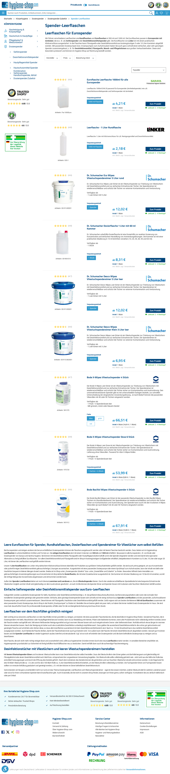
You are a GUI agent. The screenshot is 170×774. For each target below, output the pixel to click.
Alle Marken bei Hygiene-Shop (107, 729)
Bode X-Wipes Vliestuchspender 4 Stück (108, 377)
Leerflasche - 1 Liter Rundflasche (104, 127)
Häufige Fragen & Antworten (107, 726)
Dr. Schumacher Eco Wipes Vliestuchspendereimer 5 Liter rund (105, 177)
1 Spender (92, 207)
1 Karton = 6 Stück (95, 471)
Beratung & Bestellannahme (106, 723)
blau (91, 418)
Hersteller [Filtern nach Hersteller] (52, 57)
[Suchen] (151, 13)
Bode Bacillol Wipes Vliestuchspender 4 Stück (111, 489)
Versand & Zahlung (60, 726)
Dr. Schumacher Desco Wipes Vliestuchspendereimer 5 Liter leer (105, 278)
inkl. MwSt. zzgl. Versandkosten (123, 110)
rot (91, 424)
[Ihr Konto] (157, 13)
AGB (142, 733)
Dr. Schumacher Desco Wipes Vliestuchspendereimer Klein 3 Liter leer (108, 328)
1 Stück (91, 258)
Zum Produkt (155, 104)
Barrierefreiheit (58, 736)
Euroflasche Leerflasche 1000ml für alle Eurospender (107, 81)
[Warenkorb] (167, 13)
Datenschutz (145, 723)
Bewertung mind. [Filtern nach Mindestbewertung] (85, 57)
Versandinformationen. (135, 769)
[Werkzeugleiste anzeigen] (5, 769)
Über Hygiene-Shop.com (62, 729)
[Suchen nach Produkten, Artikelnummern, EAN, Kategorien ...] (77, 13)
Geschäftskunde (93, 5)
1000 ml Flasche (95, 102)
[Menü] (3, 13)
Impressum (144, 729)
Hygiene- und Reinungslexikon (107, 733)
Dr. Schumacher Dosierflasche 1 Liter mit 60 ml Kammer (111, 227)
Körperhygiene (13, 24)
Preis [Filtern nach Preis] (67, 57)
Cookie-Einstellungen (148, 726)
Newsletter (99, 736)
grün (100, 418)
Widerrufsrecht (58, 733)
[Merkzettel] (161, 13)
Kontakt (55, 723)
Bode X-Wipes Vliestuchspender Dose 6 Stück (110, 437)
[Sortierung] (148, 70)
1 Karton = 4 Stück (95, 524)
